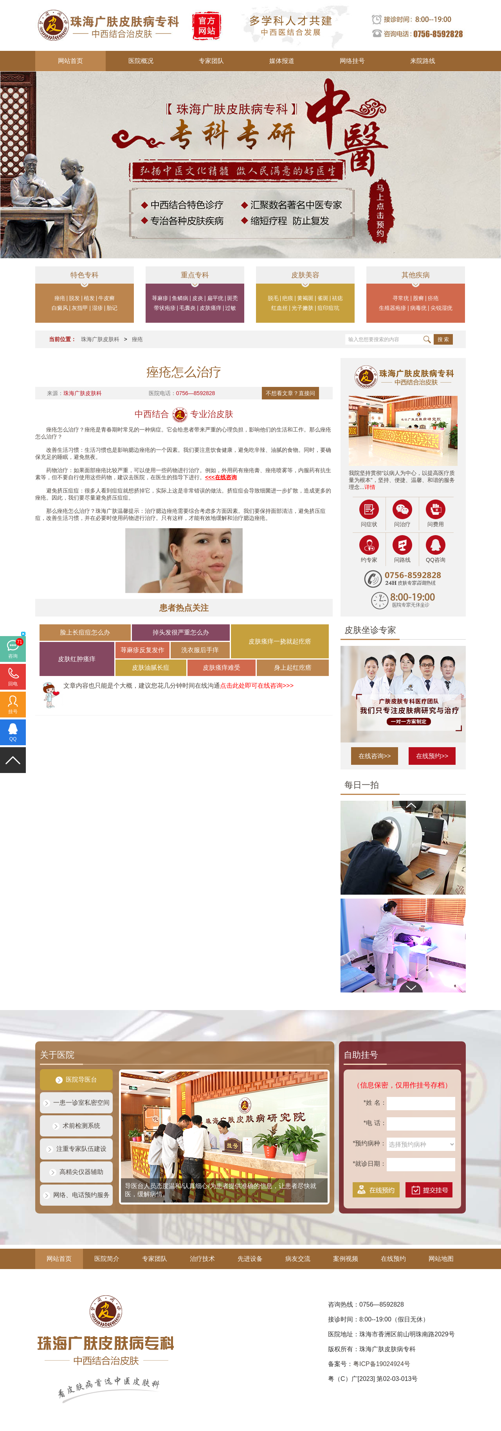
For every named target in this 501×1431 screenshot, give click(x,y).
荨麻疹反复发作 (142, 650)
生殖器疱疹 (392, 308)
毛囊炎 (187, 308)
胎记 (111, 308)
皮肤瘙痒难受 (221, 667)
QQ (13, 739)
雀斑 (322, 298)
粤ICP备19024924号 (381, 1364)
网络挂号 (352, 61)
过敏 (230, 308)
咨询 (13, 656)
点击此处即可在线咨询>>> (257, 685)
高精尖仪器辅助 (76, 1172)
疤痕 (287, 298)
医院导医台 (76, 1079)
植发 (89, 298)
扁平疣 (215, 298)
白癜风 (60, 308)
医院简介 (106, 1258)
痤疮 (59, 298)
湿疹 (97, 308)
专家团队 (211, 61)
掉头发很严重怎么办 (181, 632)
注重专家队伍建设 (76, 1148)
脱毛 (273, 298)
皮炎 (197, 298)
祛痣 (337, 298)
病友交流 (297, 1258)
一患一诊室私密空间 (76, 1102)
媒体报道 (281, 61)
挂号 (13, 711)
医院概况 (140, 61)
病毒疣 (418, 308)
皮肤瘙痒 (211, 308)
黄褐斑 (305, 298)
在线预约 (393, 1258)
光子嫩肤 (303, 308)
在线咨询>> (375, 756)
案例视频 (345, 1258)
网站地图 (441, 1258)
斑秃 (232, 298)
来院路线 (422, 61)
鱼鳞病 (180, 298)
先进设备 (250, 1258)
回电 (13, 684)
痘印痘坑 (328, 308)
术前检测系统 (76, 1125)
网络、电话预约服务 (76, 1195)
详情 (369, 487)
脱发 (74, 298)
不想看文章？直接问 (290, 393)
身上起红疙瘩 (293, 667)
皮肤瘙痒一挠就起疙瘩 (280, 641)
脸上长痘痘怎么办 (85, 632)
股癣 (418, 298)
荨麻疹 (160, 298)
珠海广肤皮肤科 (100, 339)
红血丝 (279, 308)
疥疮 (433, 298)
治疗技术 (202, 1258)
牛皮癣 (106, 298)
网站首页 (70, 61)
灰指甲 (80, 308)
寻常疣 (401, 298)
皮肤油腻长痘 (150, 667)
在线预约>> (432, 756)
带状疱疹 (165, 308)
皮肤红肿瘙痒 (77, 659)
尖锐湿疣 (441, 308)
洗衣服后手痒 (200, 650)
